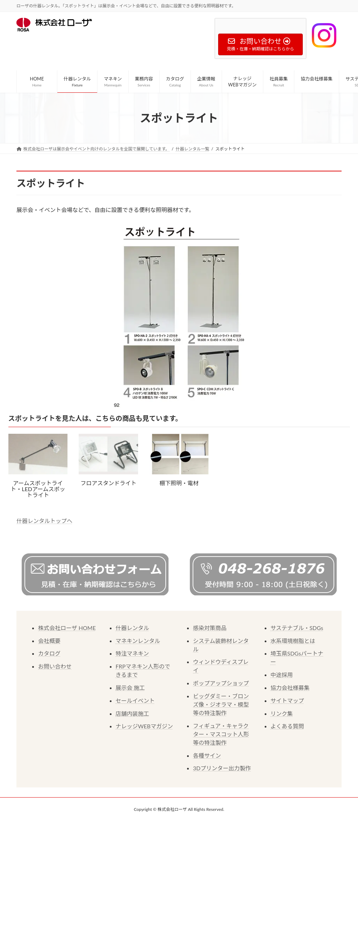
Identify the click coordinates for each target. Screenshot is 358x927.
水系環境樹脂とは (293, 640)
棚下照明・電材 (179, 483)
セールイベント (135, 700)
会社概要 (49, 640)
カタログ (49, 653)
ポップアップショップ (221, 683)
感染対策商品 (210, 627)
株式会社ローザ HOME (67, 627)
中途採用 (282, 674)
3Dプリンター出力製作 (222, 768)
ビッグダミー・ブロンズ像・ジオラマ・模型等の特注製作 (221, 704)
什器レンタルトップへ (44, 520)
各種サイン (207, 755)
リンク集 (282, 713)
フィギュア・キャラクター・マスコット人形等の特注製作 (221, 734)
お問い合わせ (55, 666)
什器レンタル (132, 627)
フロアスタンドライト (108, 483)
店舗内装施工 (132, 713)
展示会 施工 (130, 687)
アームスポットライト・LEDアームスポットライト (37, 489)
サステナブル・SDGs (297, 627)
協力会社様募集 (290, 687)
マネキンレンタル (138, 640)
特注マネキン (132, 653)
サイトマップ (287, 700)
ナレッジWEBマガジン (144, 726)
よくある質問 (287, 726)
